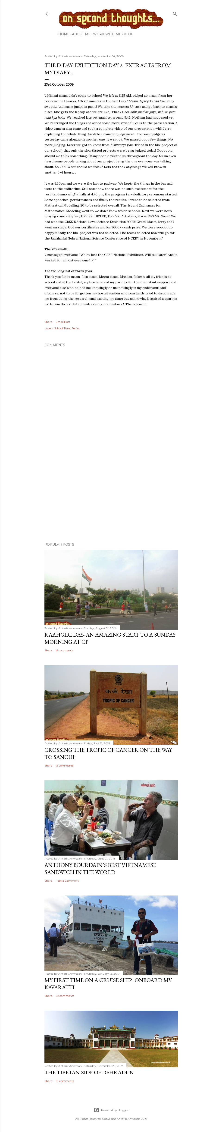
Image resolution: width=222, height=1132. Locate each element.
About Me (81, 34)
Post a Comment (67, 880)
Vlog (129, 34)
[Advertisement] (111, 498)
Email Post (63, 321)
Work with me (107, 34)
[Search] (175, 12)
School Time (62, 328)
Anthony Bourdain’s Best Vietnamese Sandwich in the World (100, 868)
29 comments (65, 995)
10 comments (65, 1081)
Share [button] (48, 321)
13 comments (64, 765)
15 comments (64, 650)
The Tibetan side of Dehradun (89, 1072)
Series (75, 328)
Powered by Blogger (111, 1110)
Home (63, 34)
